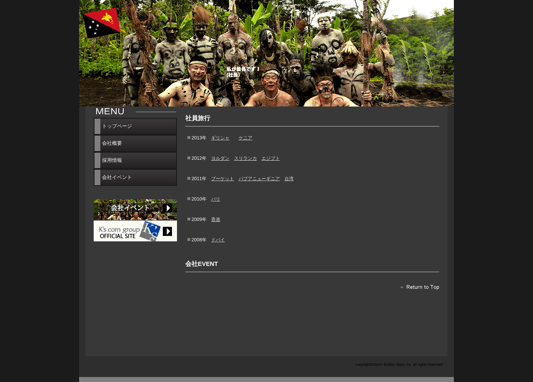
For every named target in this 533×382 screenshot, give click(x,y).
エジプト (271, 158)
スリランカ (245, 158)
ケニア (245, 137)
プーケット (222, 178)
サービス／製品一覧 (135, 231)
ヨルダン (220, 158)
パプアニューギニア (259, 178)
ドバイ (218, 239)
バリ (215, 198)
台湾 (289, 178)
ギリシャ (220, 137)
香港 (215, 219)
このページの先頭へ (417, 289)
